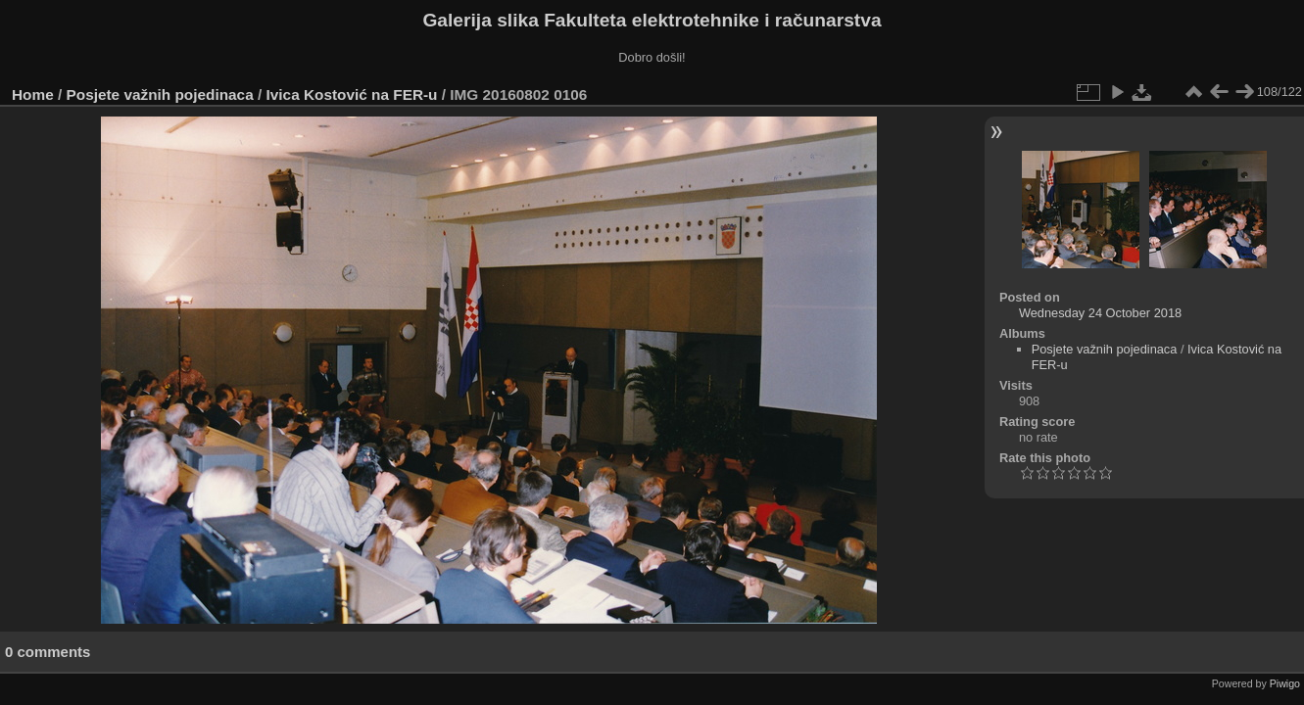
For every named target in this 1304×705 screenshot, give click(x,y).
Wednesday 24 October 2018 (1100, 313)
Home (33, 94)
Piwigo (1285, 683)
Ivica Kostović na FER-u (352, 94)
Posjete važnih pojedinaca (160, 94)
